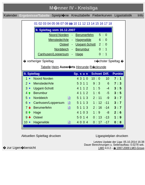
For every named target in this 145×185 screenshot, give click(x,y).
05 (53, 23)
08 (66, 23)
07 (62, 23)
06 (58, 23)
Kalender (10, 15)
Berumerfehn (85, 35)
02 (40, 23)
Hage (79, 54)
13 (88, 23)
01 (36, 23)
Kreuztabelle (80, 15)
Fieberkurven (102, 15)
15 (97, 23)
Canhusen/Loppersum (53, 54)
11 (79, 23)
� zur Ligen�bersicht (19, 148)
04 (49, 23)
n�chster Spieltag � (109, 61)
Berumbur (82, 49)
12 (84, 23)
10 (75, 23)
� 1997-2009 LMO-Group (128, 148)
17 (106, 23)
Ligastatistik (123, 15)
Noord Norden (59, 35)
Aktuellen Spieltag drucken (41, 136)
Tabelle (46, 67)
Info (140, 15)
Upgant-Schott (86, 44)
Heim (55, 67)
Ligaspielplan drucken (112, 136)
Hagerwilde (83, 40)
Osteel (64, 44)
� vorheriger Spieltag (38, 61)
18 (110, 23)
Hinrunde (82, 67)
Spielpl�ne (60, 15)
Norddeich (61, 49)
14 (93, 23)
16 (101, 23)
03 (45, 23)
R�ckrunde (98, 67)
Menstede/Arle (58, 40)
